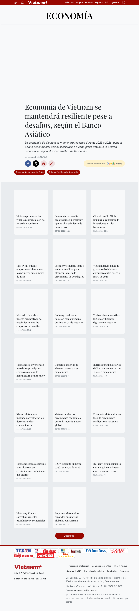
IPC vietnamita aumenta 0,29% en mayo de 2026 (68, 465)
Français (89, 2)
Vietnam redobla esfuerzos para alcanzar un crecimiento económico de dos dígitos (31, 469)
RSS (116, 565)
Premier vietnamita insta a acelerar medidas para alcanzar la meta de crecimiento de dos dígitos (69, 271)
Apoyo (124, 565)
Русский (115, 3)
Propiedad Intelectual (78, 565)
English (79, 2)
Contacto (124, 570)
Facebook (28, 163)
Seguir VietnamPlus (96, 163)
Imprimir (44, 163)
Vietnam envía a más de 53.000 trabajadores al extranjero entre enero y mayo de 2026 (106, 271)
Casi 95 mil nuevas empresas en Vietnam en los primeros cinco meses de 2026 (30, 271)
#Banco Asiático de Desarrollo (63, 171)
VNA (79, 570)
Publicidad (112, 570)
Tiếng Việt (69, 2)
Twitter (36, 163)
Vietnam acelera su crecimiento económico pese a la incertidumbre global (68, 420)
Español (99, 2)
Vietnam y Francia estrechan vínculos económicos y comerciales (31, 517)
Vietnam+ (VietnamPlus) (38, 2)
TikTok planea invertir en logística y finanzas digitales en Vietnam (107, 319)
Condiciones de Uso (101, 565)
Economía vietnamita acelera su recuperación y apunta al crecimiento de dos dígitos (69, 222)
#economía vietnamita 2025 (30, 171)
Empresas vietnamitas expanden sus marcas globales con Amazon (67, 517)
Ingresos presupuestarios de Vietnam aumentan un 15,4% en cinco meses (107, 368)
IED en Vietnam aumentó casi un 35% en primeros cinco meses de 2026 (107, 467)
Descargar (69, 535)
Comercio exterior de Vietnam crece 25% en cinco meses (67, 368)
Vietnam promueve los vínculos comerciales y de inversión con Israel (31, 220)
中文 (106, 3)
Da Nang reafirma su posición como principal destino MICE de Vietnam (69, 319)
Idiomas (70, 570)
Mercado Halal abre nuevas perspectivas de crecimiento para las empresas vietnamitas (29, 321)
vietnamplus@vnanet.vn (85, 590)
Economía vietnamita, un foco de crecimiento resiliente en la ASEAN (107, 418)
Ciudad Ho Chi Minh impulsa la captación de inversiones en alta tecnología (106, 222)
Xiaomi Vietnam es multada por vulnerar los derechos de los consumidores (30, 420)
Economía (69, 15)
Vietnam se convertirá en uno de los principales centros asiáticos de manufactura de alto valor (31, 370)
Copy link (51, 163)
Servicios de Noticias (94, 570)
